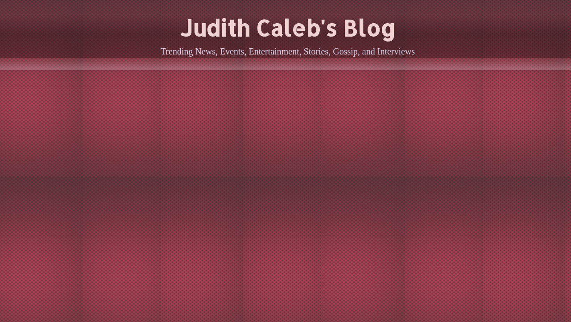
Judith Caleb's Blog (287, 27)
